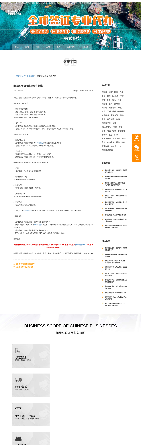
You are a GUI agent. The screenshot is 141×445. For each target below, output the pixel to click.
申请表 (104, 133)
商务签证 (114, 113)
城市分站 (116, 23)
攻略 (118, 117)
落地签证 (121, 129)
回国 (116, 90)
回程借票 (75, 45)
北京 (111, 133)
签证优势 (125, 12)
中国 (103, 94)
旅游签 (104, 102)
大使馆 (104, 106)
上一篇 (24, 262)
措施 (118, 140)
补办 (109, 98)
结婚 (103, 98)
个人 (120, 144)
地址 (109, 129)
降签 (120, 106)
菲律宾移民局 (118, 110)
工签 (51, 45)
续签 (28, 45)
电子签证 (110, 117)
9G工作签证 (107, 125)
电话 (114, 129)
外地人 (113, 144)
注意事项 (105, 113)
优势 (114, 121)
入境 (121, 90)
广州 (116, 133)
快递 (39, 45)
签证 (17, 45)
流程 (114, 98)
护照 (122, 94)
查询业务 (110, 140)
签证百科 (104, 23)
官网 (103, 140)
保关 (62, 45)
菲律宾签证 (39, 141)
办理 (115, 125)
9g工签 (115, 94)
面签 (103, 129)
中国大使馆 (106, 137)
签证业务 (112, 12)
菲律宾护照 (106, 121)
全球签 (128, 23)
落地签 (117, 102)
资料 (111, 102)
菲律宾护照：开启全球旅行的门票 (115, 213)
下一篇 (23, 265)
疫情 (120, 125)
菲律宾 (104, 90)
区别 (109, 110)
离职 (123, 140)
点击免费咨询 (80, 242)
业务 (103, 117)
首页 (102, 12)
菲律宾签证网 (19, 74)
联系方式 (116, 137)
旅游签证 (112, 106)
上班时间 (105, 144)
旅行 (123, 137)
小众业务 (90, 45)
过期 (103, 110)
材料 (109, 94)
